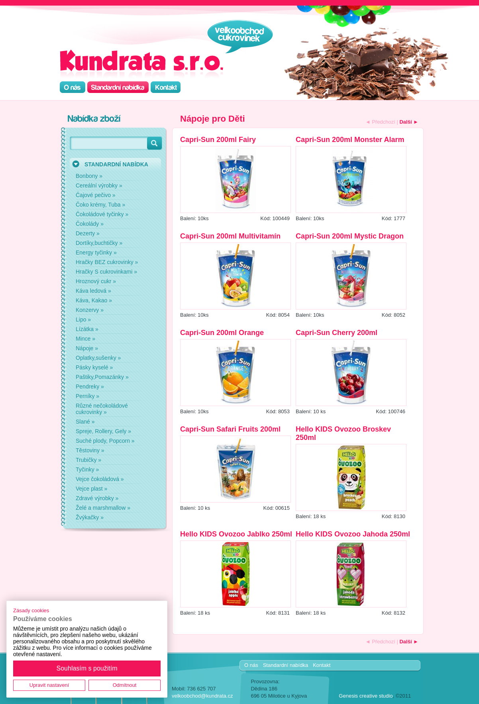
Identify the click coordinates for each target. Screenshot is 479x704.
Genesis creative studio (366, 696)
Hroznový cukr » (96, 281)
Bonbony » (89, 176)
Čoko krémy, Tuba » (100, 204)
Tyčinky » (87, 469)
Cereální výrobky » (99, 185)
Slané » (85, 421)
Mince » (85, 338)
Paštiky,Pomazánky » (102, 377)
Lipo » (83, 319)
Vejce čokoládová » (100, 479)
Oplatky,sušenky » (98, 358)
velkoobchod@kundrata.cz (202, 696)
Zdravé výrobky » (97, 498)
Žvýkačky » (90, 517)
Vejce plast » (91, 488)
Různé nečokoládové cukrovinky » (102, 408)
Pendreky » (90, 386)
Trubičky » (88, 460)
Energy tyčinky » (96, 252)
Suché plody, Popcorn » (105, 441)
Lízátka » (87, 329)
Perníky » (87, 396)
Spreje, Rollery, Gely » (103, 431)
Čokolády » (90, 224)
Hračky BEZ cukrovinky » (107, 262)
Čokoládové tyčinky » (102, 214)
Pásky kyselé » (94, 367)
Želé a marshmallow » (103, 508)
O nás (251, 665)
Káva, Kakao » (94, 300)
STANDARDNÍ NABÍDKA (116, 164)
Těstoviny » (90, 450)
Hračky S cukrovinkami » (106, 271)
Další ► (408, 122)
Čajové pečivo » (96, 195)
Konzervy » (90, 310)
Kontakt (321, 665)
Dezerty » (88, 233)
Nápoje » (87, 348)
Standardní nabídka (285, 665)
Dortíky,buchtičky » (99, 243)
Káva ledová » (93, 291)
